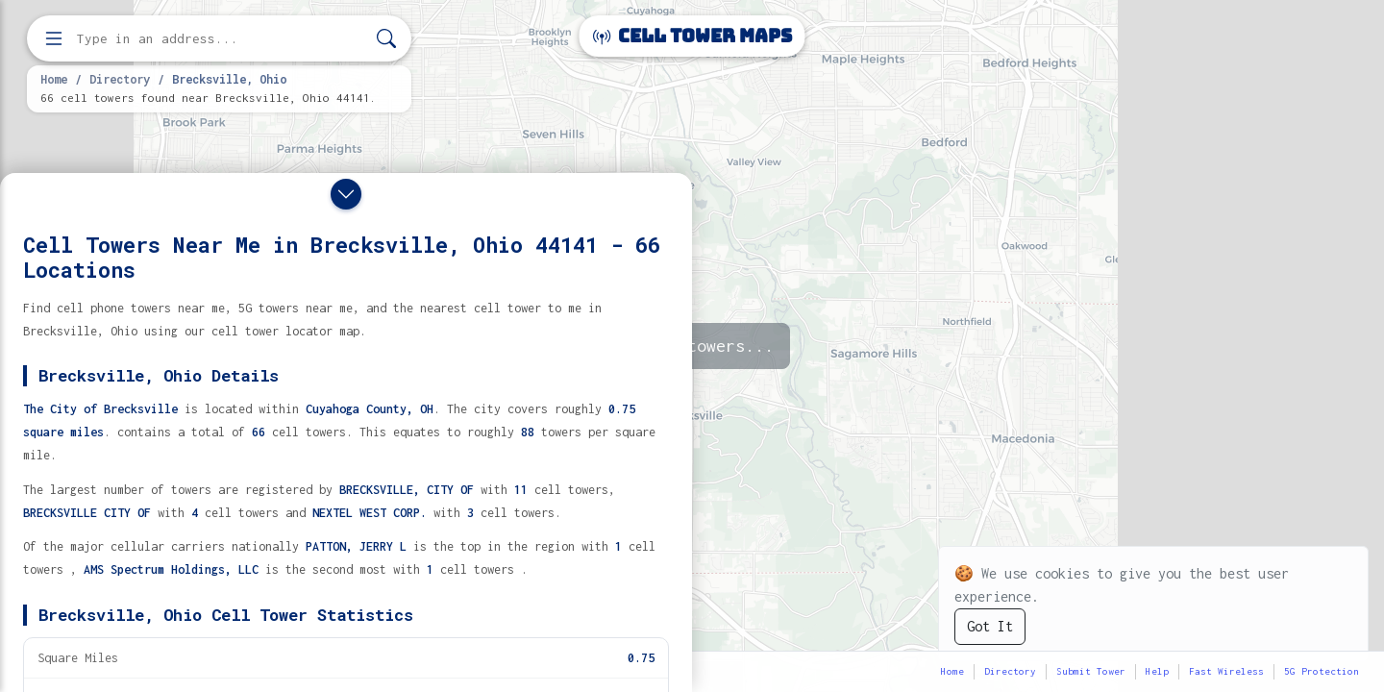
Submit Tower (1090, 671)
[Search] (386, 39)
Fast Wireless (1226, 671)
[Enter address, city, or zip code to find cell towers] (221, 39)
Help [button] (1157, 671)
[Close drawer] (346, 194)
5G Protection (1321, 671)
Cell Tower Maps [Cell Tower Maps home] (692, 36)
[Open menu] (54, 38)
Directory (119, 78)
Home (53, 78)
